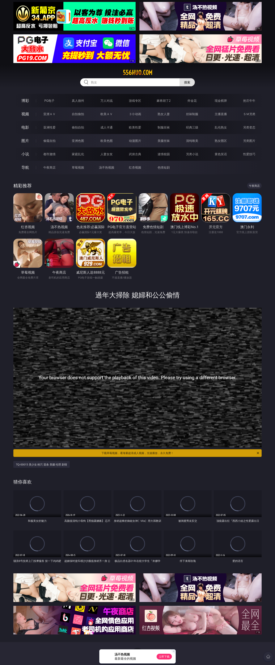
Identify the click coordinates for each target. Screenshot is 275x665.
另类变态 (249, 127)
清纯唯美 (192, 141)
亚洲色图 (78, 141)
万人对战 (106, 101)
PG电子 (49, 101)
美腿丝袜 (164, 141)
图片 (25, 140)
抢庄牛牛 (249, 101)
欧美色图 (106, 141)
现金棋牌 (221, 101)
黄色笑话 (221, 154)
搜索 (187, 82)
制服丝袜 (164, 127)
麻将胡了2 (164, 101)
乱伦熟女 (221, 127)
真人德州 (78, 101)
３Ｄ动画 (135, 114)
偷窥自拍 (49, 141)
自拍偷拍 (78, 114)
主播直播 (221, 114)
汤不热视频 (106, 167)
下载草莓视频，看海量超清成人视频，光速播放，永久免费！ (180, 453)
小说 (25, 154)
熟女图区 (221, 141)
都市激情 (49, 154)
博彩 (25, 100)
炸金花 (192, 101)
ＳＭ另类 (249, 114)
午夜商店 (49, 167)
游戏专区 (135, 101)
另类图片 (249, 141)
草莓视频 (78, 167)
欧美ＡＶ (106, 114)
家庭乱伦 (78, 154)
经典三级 (192, 127)
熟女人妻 (164, 114)
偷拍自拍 (78, 127)
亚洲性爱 (49, 127)
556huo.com (137, 72)
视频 (25, 113)
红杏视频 (135, 167)
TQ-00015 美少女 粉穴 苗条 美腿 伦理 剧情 (41, 464)
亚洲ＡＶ (49, 114)
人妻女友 (106, 154)
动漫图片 (135, 141)
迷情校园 (164, 154)
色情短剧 (164, 167)
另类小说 (192, 154)
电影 (25, 127)
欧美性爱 (135, 127)
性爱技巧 (249, 154)
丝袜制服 (192, 114)
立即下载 (164, 656)
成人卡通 (106, 127)
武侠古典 (135, 154)
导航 (25, 167)
